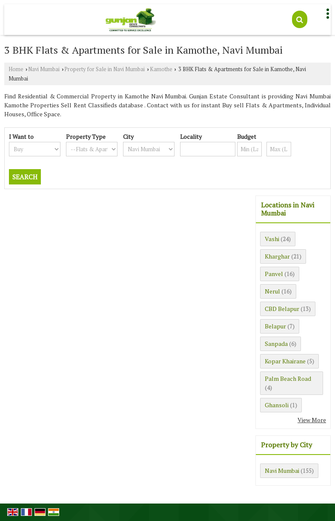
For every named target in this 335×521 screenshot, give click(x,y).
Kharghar (277, 256)
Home (16, 69)
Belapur (275, 326)
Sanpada (276, 344)
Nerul (272, 291)
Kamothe (161, 69)
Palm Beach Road (288, 378)
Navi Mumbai (44, 69)
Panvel (274, 274)
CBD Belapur (282, 309)
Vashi (272, 239)
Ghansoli (277, 405)
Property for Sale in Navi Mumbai (104, 69)
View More (312, 420)
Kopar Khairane (285, 361)
